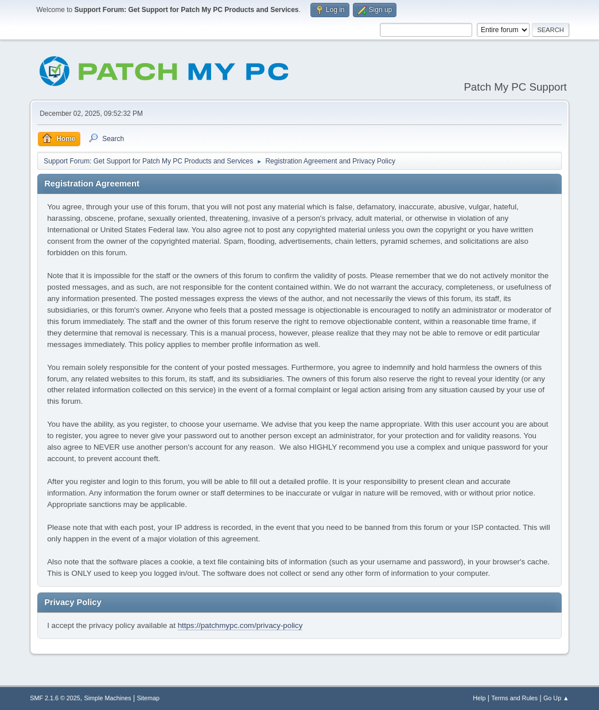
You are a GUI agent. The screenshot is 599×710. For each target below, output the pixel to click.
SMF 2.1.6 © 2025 (55, 698)
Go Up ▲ (556, 698)
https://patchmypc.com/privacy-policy (240, 625)
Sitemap (148, 698)
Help (479, 698)
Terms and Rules (514, 698)
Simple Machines (107, 698)
